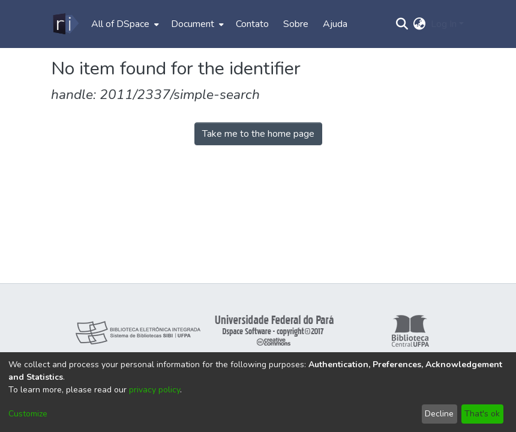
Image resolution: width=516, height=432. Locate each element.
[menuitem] (124, 24)
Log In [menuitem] (444, 24)
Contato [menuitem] (252, 24)
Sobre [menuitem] (295, 24)
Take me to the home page (258, 133)
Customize (27, 413)
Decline (439, 413)
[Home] (65, 24)
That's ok (482, 413)
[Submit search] (402, 24)
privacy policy (154, 389)
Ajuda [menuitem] (335, 24)
